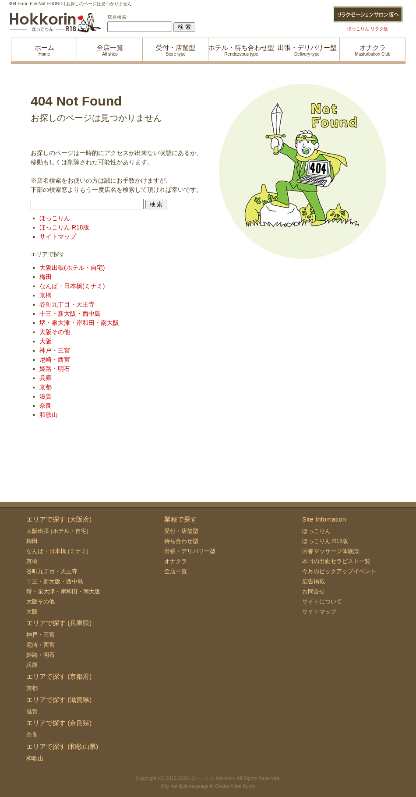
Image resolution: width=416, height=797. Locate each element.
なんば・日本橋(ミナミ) (72, 285)
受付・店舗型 (181, 531)
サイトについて (322, 601)
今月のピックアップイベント (339, 571)
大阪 (45, 341)
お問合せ (313, 591)
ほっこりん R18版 (64, 227)
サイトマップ (57, 236)
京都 (45, 387)
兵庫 (45, 377)
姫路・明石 (54, 368)
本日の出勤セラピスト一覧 (336, 561)
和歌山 (48, 414)
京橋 (45, 295)
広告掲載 (313, 581)
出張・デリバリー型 (189, 551)
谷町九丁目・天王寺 (67, 304)
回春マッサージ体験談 (330, 551)
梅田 (45, 276)
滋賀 (45, 396)
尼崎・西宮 (54, 359)
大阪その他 (54, 331)
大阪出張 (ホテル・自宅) (57, 531)
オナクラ (175, 561)
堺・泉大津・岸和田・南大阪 (79, 322)
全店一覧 (175, 571)
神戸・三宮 (54, 350)
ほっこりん (54, 218)
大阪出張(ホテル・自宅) (72, 267)
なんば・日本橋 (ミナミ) (57, 551)
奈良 (45, 405)
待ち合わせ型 (181, 541)
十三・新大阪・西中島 (70, 313)
